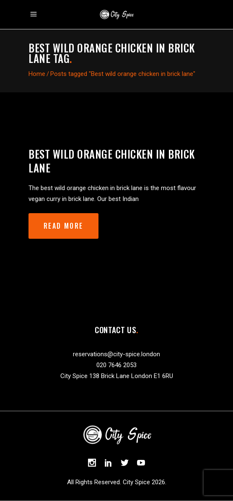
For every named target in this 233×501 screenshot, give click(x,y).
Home (36, 74)
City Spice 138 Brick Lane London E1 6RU (116, 376)
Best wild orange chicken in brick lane (111, 160)
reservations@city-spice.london (116, 354)
